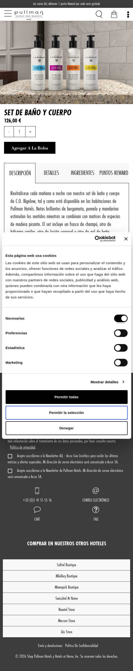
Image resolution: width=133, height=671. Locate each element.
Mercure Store (66, 620)
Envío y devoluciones (50, 645)
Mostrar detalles (104, 382)
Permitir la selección (66, 413)
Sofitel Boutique (66, 565)
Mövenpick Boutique (67, 587)
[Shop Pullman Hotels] (39, 15)
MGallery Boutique (66, 576)
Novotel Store (67, 609)
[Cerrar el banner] (126, 238)
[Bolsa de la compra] (114, 15)
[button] (37, 514)
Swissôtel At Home (66, 598)
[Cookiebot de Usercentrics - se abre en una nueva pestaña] (94, 239)
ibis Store (66, 632)
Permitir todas (66, 397)
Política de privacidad (22, 447)
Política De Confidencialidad (81, 645)
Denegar (66, 428)
